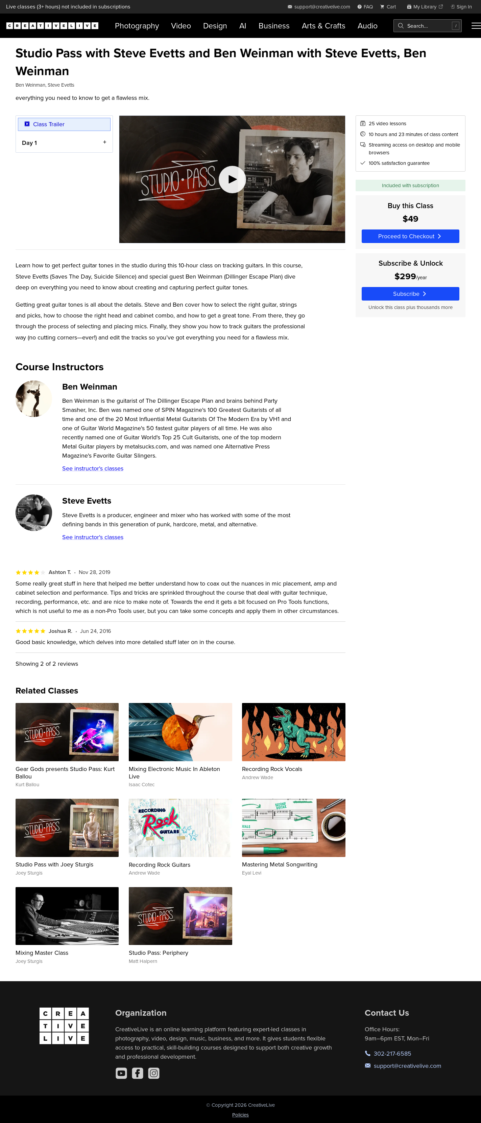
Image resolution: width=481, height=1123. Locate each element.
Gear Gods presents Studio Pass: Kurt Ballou (65, 772)
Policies (240, 1114)
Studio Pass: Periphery (158, 952)
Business (274, 25)
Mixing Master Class (42, 952)
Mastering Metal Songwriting (279, 864)
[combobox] (427, 26)
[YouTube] (121, 1073)
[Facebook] (137, 1073)
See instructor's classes (92, 468)
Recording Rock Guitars (159, 864)
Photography (137, 25)
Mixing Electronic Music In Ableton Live (174, 772)
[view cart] (390, 6)
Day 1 (29, 142)
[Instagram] (154, 1073)
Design (215, 25)
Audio (368, 25)
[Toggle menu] (476, 26)
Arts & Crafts (323, 25)
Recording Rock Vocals (272, 769)
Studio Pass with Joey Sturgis (54, 864)
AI (242, 25)
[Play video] (232, 179)
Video (181, 25)
